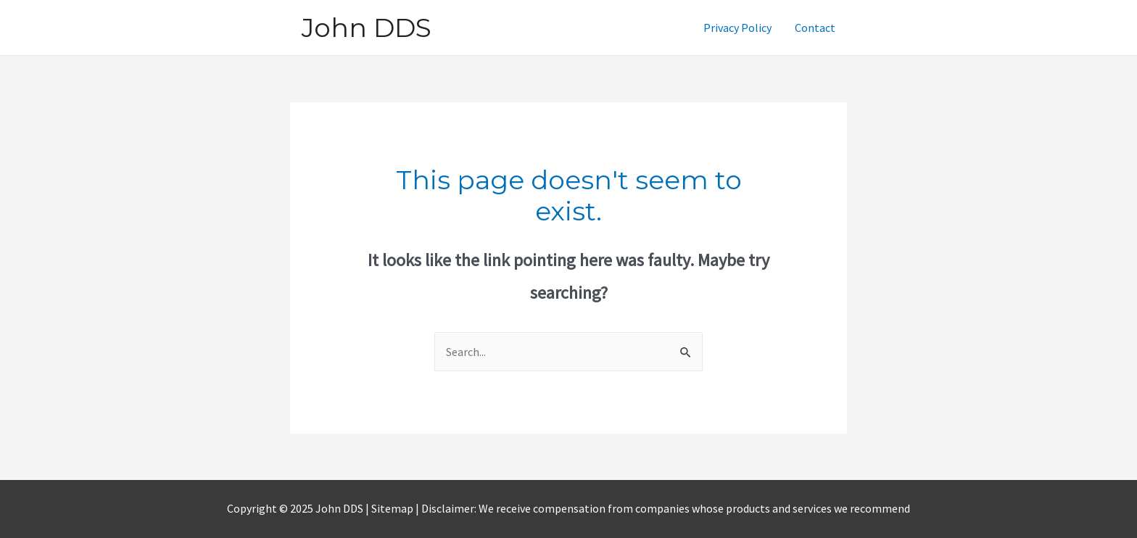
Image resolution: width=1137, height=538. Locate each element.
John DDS (366, 28)
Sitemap (393, 508)
